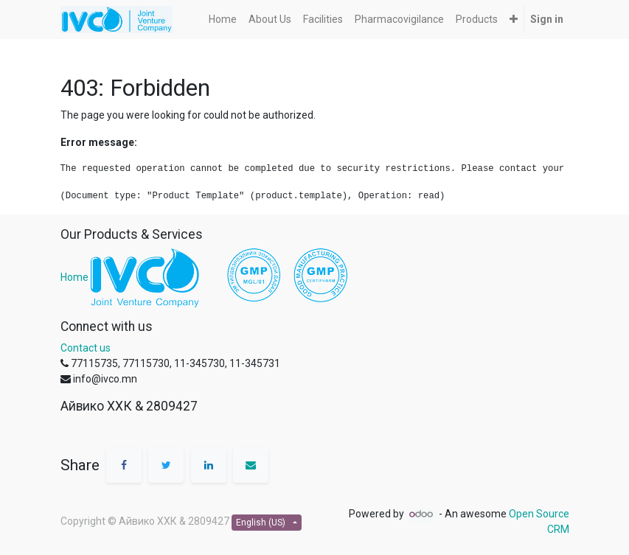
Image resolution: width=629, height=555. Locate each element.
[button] (514, 19)
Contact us (85, 348)
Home (74, 277)
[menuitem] (223, 19)
